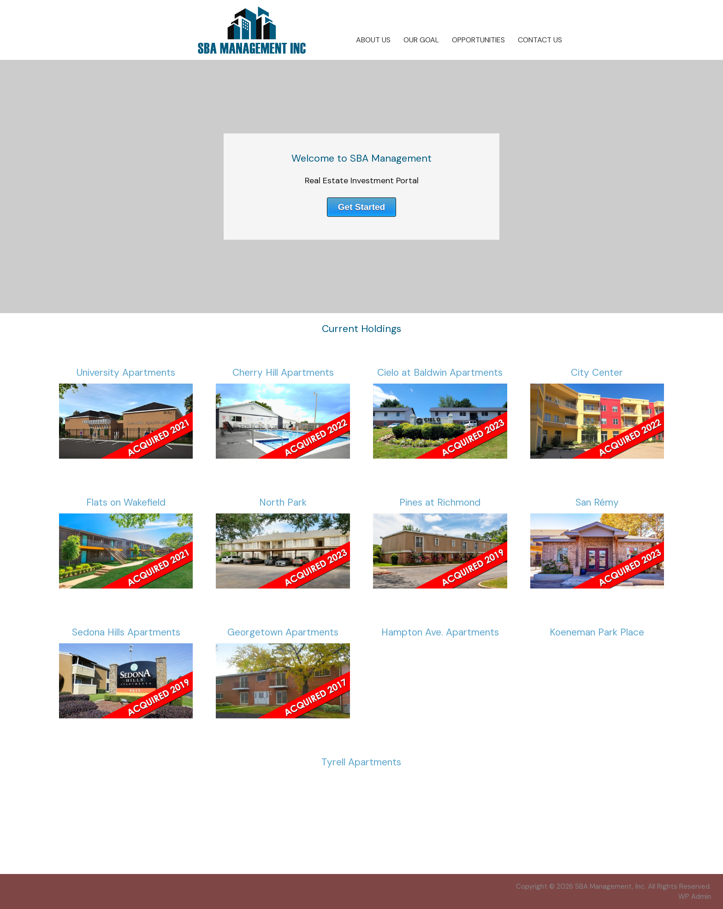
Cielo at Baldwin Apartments (440, 372)
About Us (373, 40)
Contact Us (540, 40)
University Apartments (126, 372)
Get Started (361, 206)
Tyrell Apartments (361, 762)
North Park (283, 502)
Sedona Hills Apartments (126, 632)
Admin (694, 896)
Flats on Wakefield (126, 502)
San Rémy (597, 502)
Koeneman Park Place (597, 632)
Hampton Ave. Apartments (440, 632)
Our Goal (421, 40)
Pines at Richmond (439, 502)
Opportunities (478, 40)
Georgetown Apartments (282, 632)
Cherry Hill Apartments (283, 372)
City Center (597, 372)
